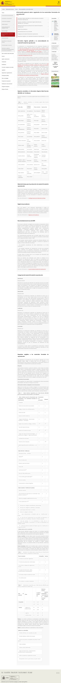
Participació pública (5, 75)
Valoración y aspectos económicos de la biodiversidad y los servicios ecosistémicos (8, 49)
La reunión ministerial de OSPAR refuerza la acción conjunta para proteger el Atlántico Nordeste (55, 57)
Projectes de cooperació (6, 81)
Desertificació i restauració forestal (6, 41)
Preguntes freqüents (5, 86)
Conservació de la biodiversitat (7, 15)
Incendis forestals (5, 38)
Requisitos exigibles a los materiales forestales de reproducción (31, 36)
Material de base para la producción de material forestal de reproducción (30, 26)
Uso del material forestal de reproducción (37, 269)
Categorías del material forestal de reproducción (28, 34)
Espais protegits (5, 30)
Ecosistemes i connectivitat (7, 18)
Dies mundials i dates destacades (8, 53)
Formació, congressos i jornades (7, 67)
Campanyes (4, 61)
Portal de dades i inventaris (7, 45)
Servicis (3, 56)
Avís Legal (30, 672)
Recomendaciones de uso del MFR (25, 31)
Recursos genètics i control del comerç (26, 9)
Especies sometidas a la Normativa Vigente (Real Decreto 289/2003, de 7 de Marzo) (29, 22)
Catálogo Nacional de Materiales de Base (37, 198)
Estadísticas (4, 64)
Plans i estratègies (5, 78)
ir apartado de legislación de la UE (25, 55)
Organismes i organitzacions (7, 72)
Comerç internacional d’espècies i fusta (6, 27)
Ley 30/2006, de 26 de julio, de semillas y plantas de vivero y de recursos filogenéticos (33, 65)
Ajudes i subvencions (5, 59)
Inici (2, 672)
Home (3, 9)
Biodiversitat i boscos (10, 9)
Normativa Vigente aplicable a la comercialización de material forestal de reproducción (30, 19)
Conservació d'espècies (6, 21)
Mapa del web (14, 672)
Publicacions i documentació (7, 83)
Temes (16, 9)
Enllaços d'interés (5, 89)
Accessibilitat (7, 672)
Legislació (3, 70)
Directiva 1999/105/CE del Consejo (34, 51)
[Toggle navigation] (58, 2)
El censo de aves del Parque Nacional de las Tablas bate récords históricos (55, 47)
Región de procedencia (22, 29)
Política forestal (4, 24)
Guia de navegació (22, 672)
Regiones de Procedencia (34, 214)
